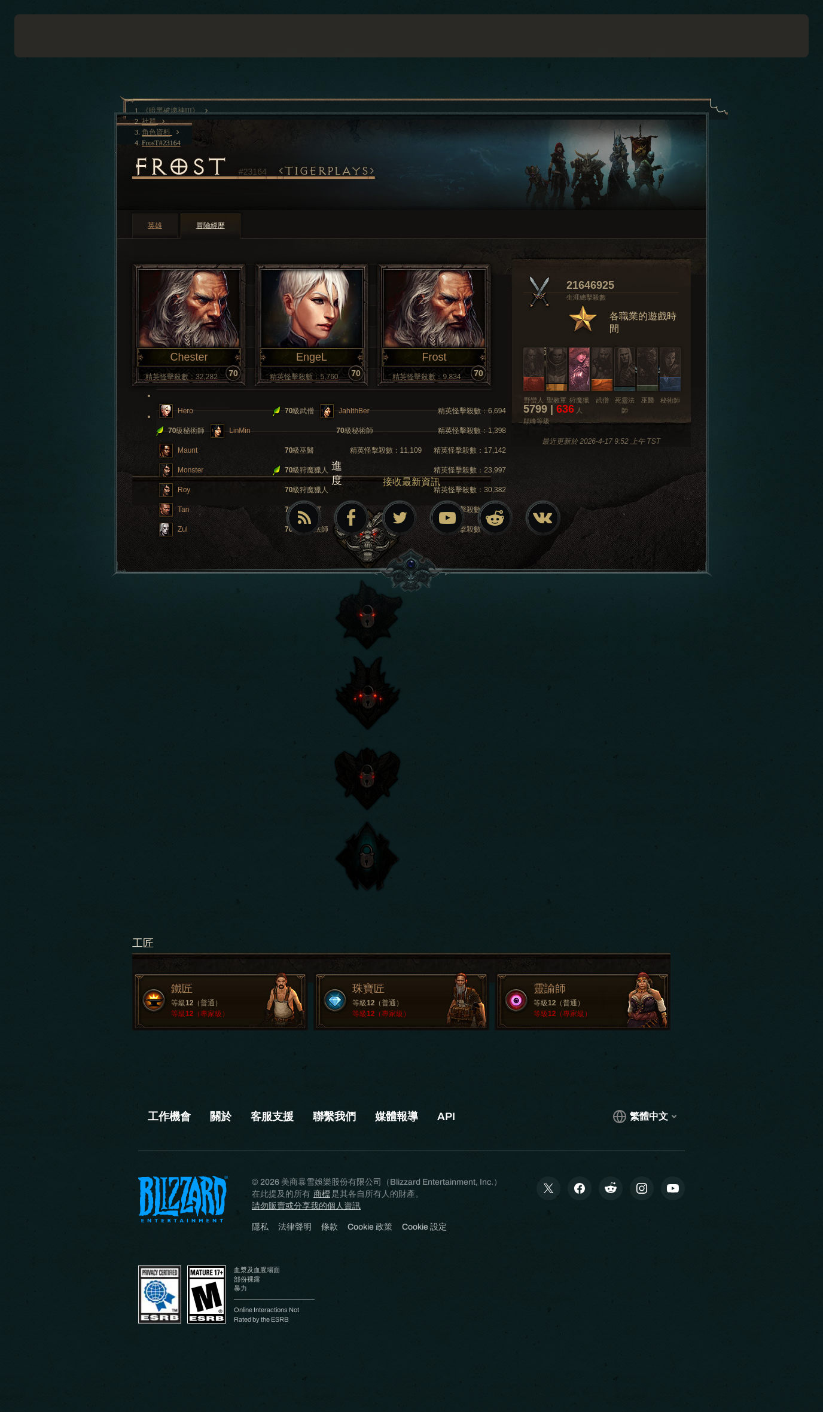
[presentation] (51, 35)
